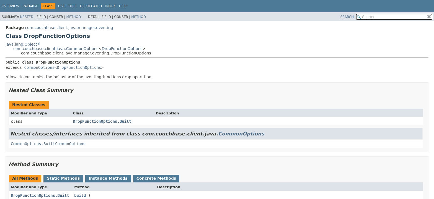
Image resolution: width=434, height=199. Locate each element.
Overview (10, 6)
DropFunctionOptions (122, 48)
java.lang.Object (21, 44)
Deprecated (91, 6)
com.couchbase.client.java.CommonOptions (56, 48)
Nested (26, 17)
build (80, 195)
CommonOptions (39, 67)
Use (61, 6)
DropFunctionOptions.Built (102, 121)
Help (123, 6)
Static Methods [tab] (63, 178)
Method (73, 17)
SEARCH (347, 17)
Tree (72, 6)
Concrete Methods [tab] (156, 178)
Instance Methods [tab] (108, 178)
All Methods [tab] (25, 178)
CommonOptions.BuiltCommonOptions (48, 144)
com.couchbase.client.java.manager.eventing (69, 27)
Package (30, 6)
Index (110, 6)
